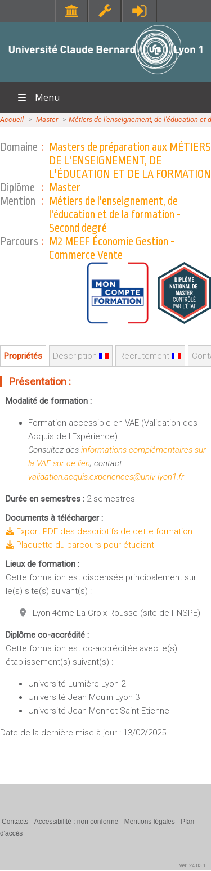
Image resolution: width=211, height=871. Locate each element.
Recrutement (150, 356)
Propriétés (23, 356)
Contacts (15, 821)
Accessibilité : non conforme (76, 821)
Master (47, 119)
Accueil (12, 119)
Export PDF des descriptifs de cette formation (99, 531)
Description (81, 356)
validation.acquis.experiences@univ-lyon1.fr (106, 477)
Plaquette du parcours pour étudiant (80, 545)
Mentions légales (149, 821)
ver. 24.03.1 (192, 865)
